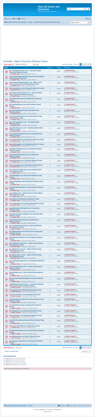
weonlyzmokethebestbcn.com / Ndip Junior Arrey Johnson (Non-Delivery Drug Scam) (26, 83)
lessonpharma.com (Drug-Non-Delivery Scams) (28, 88)
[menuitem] (15, 18)
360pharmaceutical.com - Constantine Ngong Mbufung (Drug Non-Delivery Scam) (26, 285)
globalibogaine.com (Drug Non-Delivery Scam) (27, 144)
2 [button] (83, 64)
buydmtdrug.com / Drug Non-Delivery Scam (26, 160)
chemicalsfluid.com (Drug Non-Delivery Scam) (27, 139)
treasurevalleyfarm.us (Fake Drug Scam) (25, 326)
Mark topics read (67, 64)
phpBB (41, 409)
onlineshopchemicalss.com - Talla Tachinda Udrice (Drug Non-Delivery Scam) (26, 93)
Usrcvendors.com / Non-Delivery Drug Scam (26, 165)
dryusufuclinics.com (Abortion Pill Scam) (25, 294)
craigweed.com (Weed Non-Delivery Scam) (26, 290)
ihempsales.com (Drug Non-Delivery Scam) (26, 311)
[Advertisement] (47, 42)
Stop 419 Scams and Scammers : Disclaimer (16, 368)
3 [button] (85, 64)
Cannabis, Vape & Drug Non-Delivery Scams (25, 61)
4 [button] (88, 64)
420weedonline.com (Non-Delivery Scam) (25, 336)
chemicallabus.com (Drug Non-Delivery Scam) (27, 203)
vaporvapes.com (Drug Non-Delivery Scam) (26, 315)
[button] (91, 64)
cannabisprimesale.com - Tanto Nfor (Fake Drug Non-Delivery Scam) (25, 71)
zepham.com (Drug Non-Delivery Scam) (25, 199)
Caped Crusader (16, 229)
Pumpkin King (15, 74)
